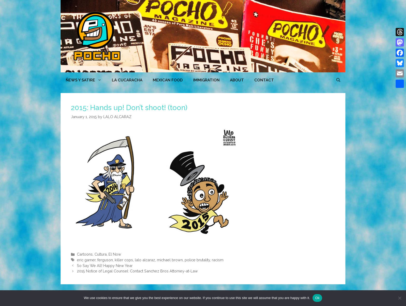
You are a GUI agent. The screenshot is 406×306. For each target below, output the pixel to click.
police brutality (197, 260)
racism (217, 260)
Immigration (206, 80)
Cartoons (85, 254)
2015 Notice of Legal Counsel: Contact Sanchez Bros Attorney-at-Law (137, 271)
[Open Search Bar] (338, 80)
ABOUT (237, 80)
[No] (399, 298)
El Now (114, 254)
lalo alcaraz (145, 260)
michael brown (170, 260)
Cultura (101, 254)
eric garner (86, 260)
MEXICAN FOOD (168, 80)
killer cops (124, 260)
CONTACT (264, 80)
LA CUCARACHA (127, 80)
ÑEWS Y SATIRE (86, 80)
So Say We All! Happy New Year (105, 265)
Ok (317, 298)
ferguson (105, 260)
